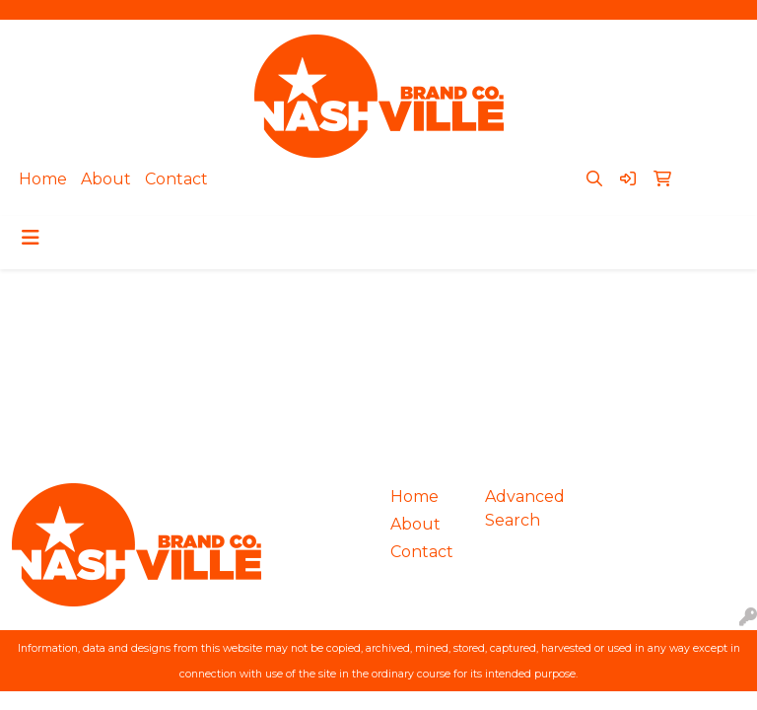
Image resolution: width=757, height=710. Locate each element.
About (106, 179)
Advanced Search (520, 508)
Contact (176, 179)
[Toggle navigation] (30, 237)
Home (43, 179)
